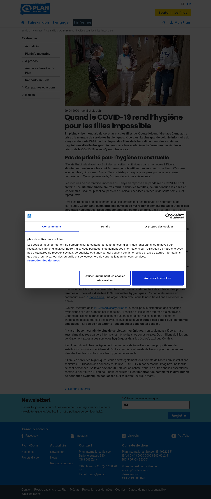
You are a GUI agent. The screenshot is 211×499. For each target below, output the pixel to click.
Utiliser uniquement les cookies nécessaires (105, 278)
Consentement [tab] (51, 226)
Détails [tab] (105, 226)
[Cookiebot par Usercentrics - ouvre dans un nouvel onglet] (168, 216)
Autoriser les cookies (157, 278)
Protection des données (43, 260)
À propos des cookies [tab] (159, 226)
